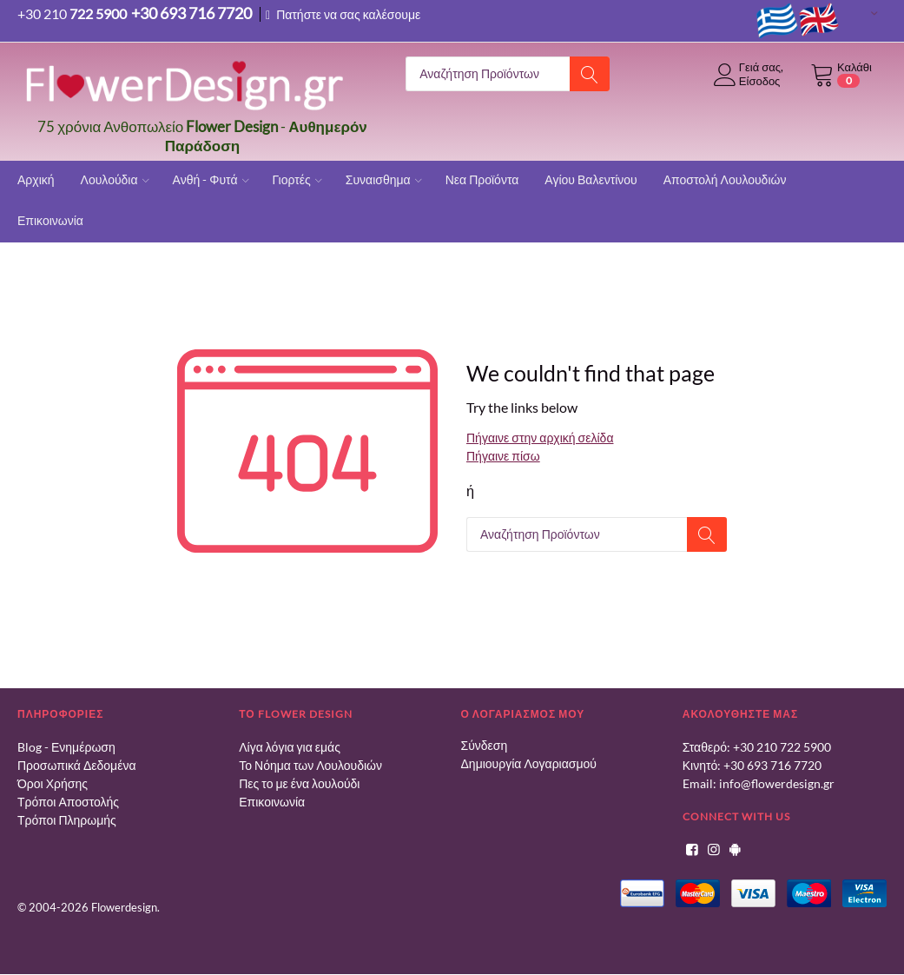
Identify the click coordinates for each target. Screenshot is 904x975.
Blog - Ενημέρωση (66, 747)
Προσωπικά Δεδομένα (76, 765)
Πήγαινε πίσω (503, 455)
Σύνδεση (484, 745)
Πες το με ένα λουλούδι (299, 783)
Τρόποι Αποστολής (68, 801)
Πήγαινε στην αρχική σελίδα (539, 437)
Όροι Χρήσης (52, 783)
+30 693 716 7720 (772, 765)
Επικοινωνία (272, 801)
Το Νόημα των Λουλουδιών (310, 765)
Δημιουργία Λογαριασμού (529, 763)
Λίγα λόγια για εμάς (289, 747)
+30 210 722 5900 (782, 747)
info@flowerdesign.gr (777, 783)
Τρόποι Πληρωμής (66, 819)
